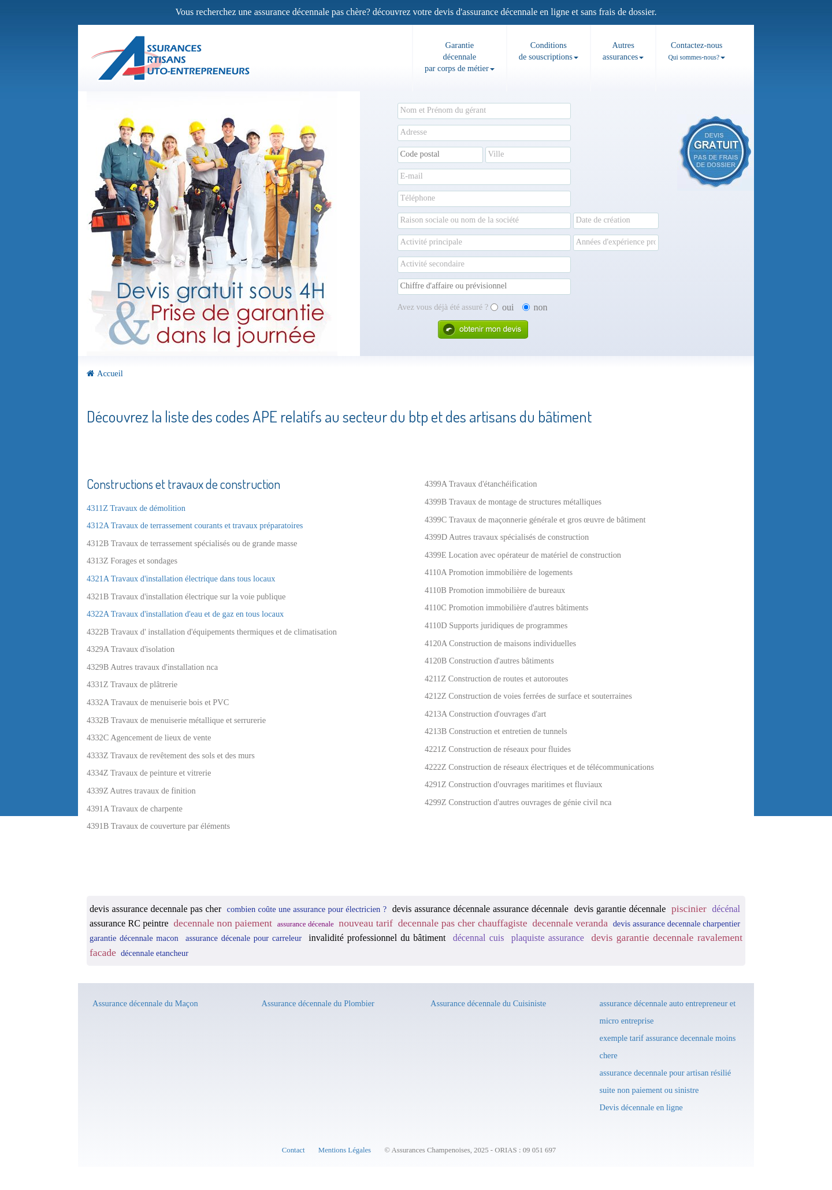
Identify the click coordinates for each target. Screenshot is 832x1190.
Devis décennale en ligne (641, 1107)
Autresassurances (623, 50)
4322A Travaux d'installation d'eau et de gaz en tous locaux (185, 613)
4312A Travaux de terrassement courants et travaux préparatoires (195, 525)
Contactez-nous (696, 50)
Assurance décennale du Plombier (318, 1003)
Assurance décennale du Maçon (145, 1003)
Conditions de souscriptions (548, 50)
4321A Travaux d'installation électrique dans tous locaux (181, 578)
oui (502, 307)
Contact (293, 1150)
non (535, 307)
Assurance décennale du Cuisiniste (488, 1003)
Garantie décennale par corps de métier (460, 56)
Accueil (105, 373)
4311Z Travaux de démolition (136, 508)
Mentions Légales (344, 1150)
